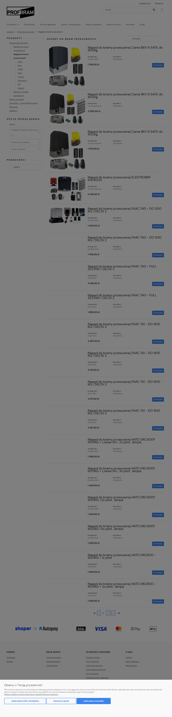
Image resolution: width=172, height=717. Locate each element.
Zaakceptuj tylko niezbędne (25, 701)
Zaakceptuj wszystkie (94, 701)
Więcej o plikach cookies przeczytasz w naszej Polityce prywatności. (31, 694)
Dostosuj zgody (61, 701)
